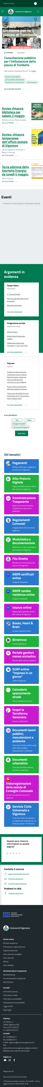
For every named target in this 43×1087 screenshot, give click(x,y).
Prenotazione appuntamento (14, 946)
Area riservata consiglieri (12, 954)
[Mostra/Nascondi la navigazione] (2, 11)
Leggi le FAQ (8, 1006)
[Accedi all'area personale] (36, 3)
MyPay (5, 961)
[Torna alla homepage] (21, 928)
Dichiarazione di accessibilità (14, 1002)
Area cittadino (8, 965)
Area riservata (8, 957)
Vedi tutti (21, 433)
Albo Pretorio (8, 982)
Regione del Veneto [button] (8, 3)
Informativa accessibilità (12, 998)
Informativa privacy (10, 991)
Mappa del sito (8, 1071)
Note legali (7, 1010)
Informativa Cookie (10, 995)
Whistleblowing (9, 974)
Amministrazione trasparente (14, 978)
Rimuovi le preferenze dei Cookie (15, 1076)
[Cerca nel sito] (38, 11)
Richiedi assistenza (10, 943)
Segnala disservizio (10, 950)
